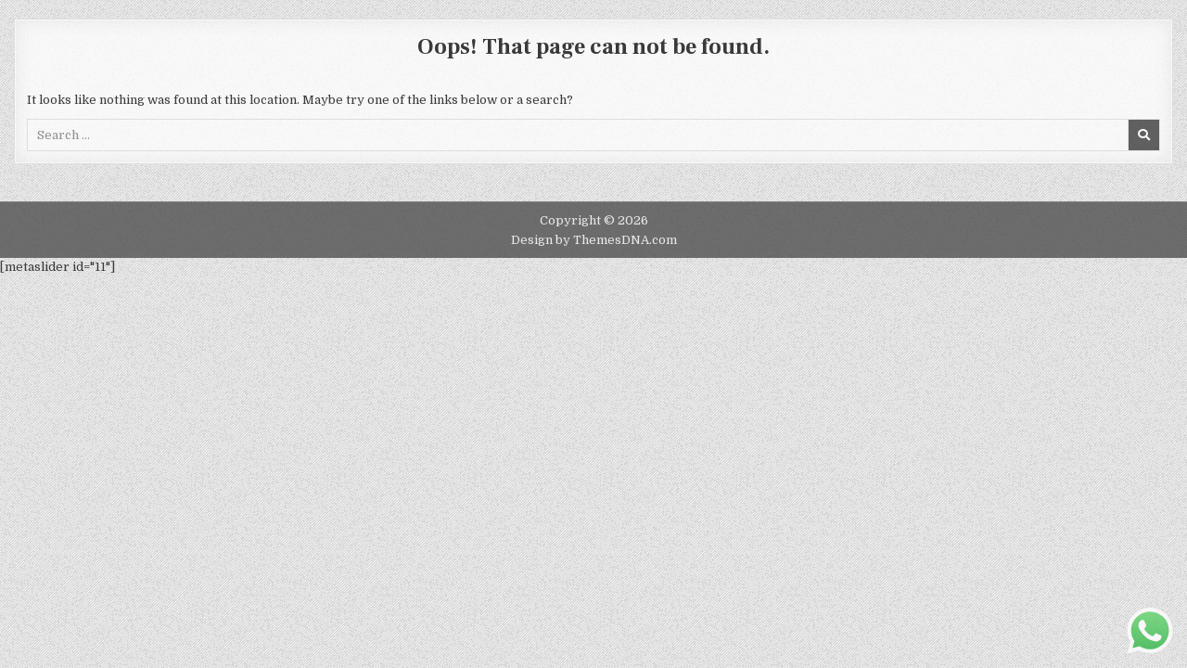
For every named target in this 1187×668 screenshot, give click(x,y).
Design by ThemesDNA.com (594, 240)
